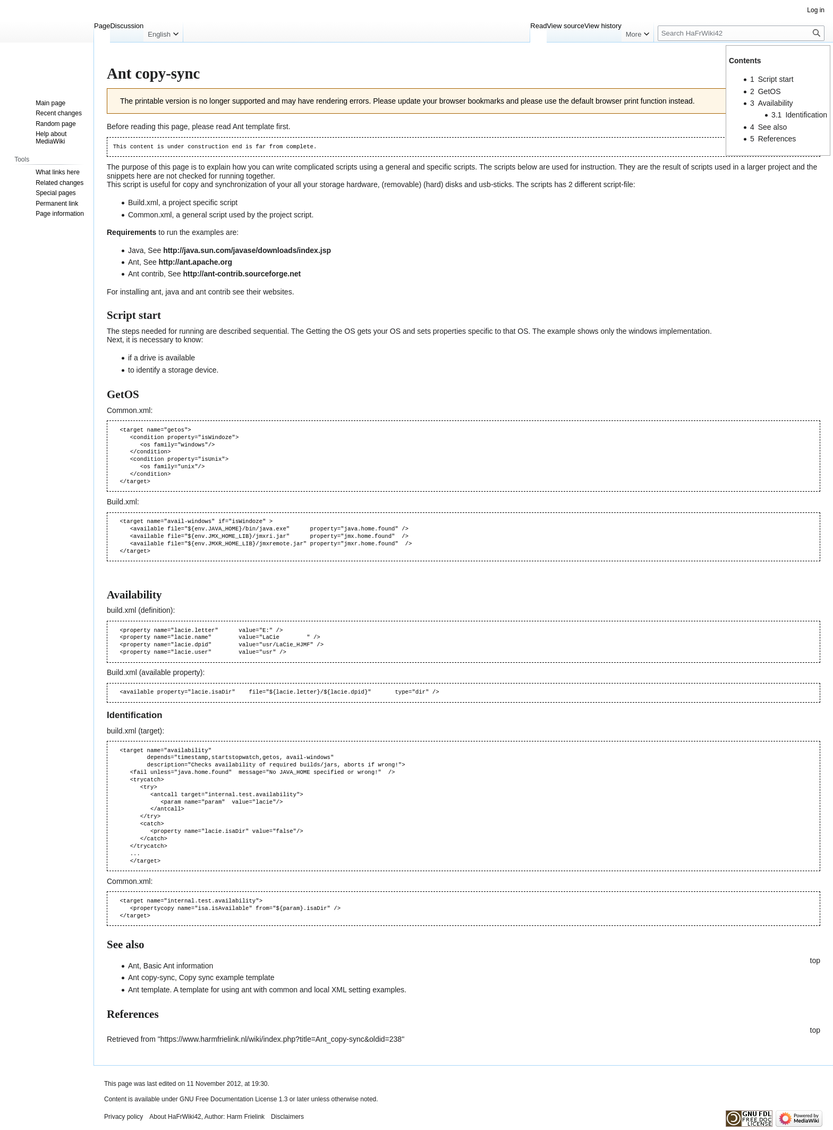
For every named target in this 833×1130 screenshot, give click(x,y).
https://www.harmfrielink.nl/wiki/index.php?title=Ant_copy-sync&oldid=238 (281, 1039)
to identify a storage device (172, 370)
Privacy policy (123, 1116)
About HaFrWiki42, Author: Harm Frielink (207, 1116)
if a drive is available (161, 357)
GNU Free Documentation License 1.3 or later (244, 1099)
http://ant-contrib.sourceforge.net (242, 273)
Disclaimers (287, 1116)
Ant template (254, 126)
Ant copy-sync (151, 977)
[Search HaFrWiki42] (741, 33)
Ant (133, 966)
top (815, 960)
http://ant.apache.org (195, 262)
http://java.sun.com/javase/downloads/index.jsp (247, 250)
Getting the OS (330, 331)
